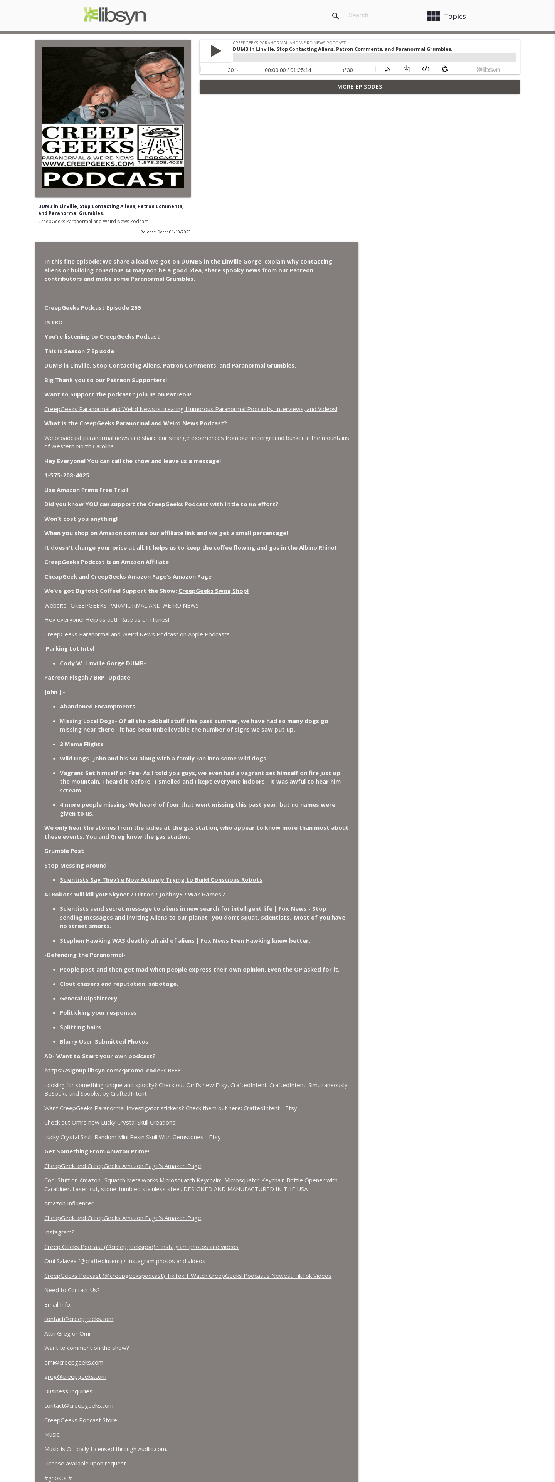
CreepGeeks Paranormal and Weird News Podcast (93, 221)
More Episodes (359, 86)
